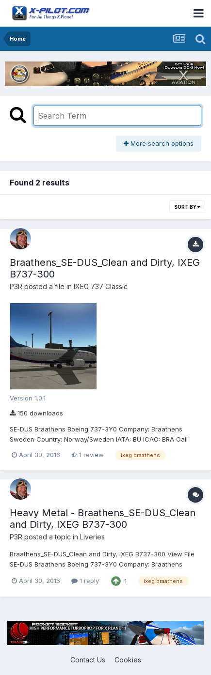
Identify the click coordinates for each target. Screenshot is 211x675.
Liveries (92, 537)
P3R (16, 286)
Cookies (127, 660)
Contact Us (87, 660)
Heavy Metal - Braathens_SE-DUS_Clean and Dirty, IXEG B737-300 (102, 518)
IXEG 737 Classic (101, 286)
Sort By (187, 207)
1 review (87, 455)
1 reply (85, 580)
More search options (159, 143)
